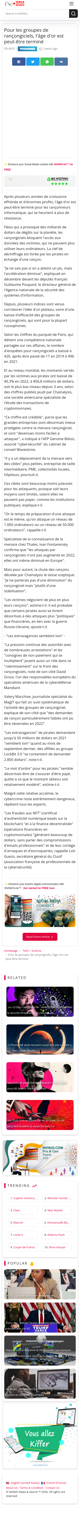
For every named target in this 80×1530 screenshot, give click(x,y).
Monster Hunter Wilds (62, 1198)
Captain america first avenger (32, 1198)
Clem (16, 1210)
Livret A (18, 1235)
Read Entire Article (40, 937)
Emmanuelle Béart (59, 1222)
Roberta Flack (56, 1235)
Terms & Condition (32, 1488)
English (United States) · (23, 1483)
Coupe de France (24, 1247)
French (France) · (54, 1483)
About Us (12, 1488)
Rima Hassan (57, 1247)
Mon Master (55, 1210)
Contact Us (53, 1488)
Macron (18, 1222)
